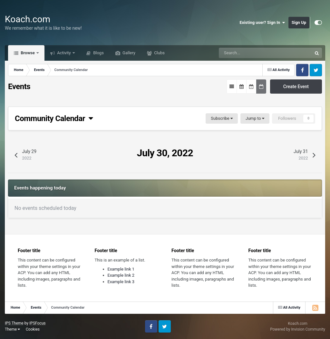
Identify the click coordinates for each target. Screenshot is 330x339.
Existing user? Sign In (262, 22)
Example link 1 (121, 269)
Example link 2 (121, 275)
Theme (12, 329)
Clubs (159, 52)
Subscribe (222, 118)
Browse (28, 52)
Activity (64, 52)
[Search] (247, 53)
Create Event (296, 86)
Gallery (128, 52)
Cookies (33, 329)
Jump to (255, 118)
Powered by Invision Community (297, 329)
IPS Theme (14, 323)
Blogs (98, 52)
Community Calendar (54, 118)
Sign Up (299, 22)
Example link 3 (121, 281)
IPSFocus (37, 323)
